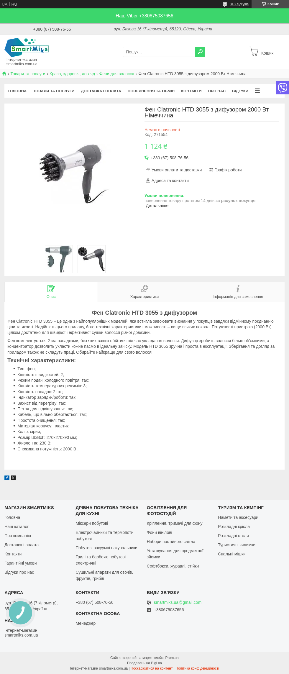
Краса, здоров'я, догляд (72, 73)
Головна (17, 91)
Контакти (191, 91)
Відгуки (240, 91)
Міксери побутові (91, 523)
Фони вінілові (159, 532)
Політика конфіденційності (197, 668)
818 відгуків (239, 4)
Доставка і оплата (101, 91)
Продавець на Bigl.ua (144, 663)
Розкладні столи (233, 535)
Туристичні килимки (236, 544)
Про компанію (17, 535)
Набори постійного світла (171, 541)
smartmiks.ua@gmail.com (177, 602)
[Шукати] (200, 52)
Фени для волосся (116, 73)
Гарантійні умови (20, 563)
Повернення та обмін (151, 91)
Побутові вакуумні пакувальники (106, 547)
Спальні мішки (232, 554)
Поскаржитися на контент (152, 668)
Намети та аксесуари (238, 517)
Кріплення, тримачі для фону (175, 523)
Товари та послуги (27, 73)
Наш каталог (16, 526)
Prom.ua (172, 658)
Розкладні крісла (234, 526)
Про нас (217, 91)
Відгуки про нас (19, 572)
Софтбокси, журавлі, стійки (173, 566)
